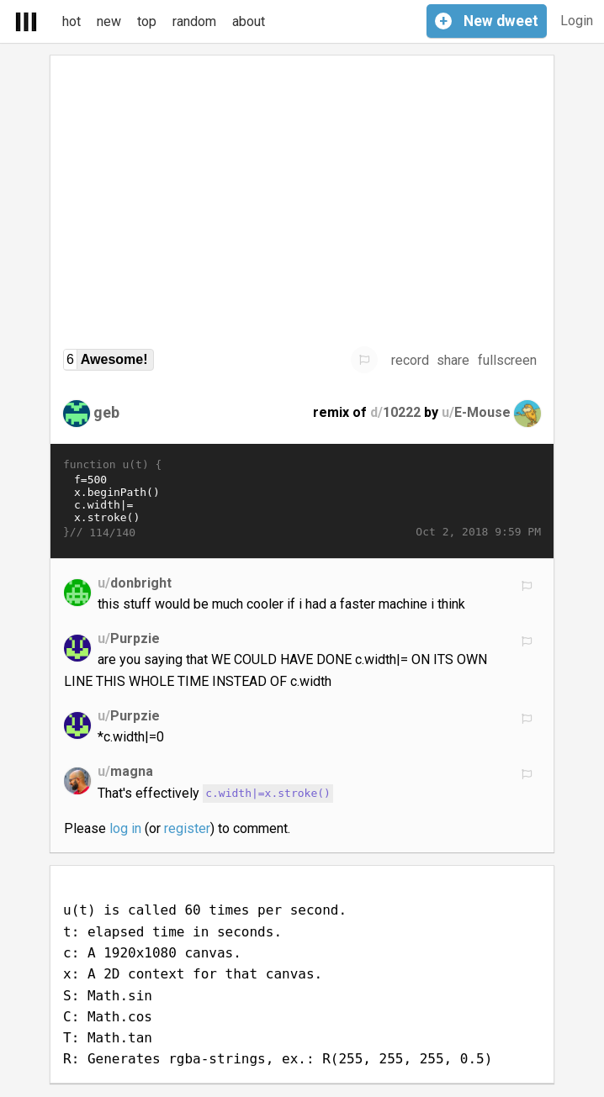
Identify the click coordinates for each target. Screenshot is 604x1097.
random (194, 21)
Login (576, 21)
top (146, 21)
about (248, 21)
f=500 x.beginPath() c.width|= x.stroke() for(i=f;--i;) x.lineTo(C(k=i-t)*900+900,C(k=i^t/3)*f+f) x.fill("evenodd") (302, 498)
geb (106, 412)
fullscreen (507, 360)
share (453, 360)
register (187, 828)
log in (125, 828)
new (109, 21)
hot (71, 21)
